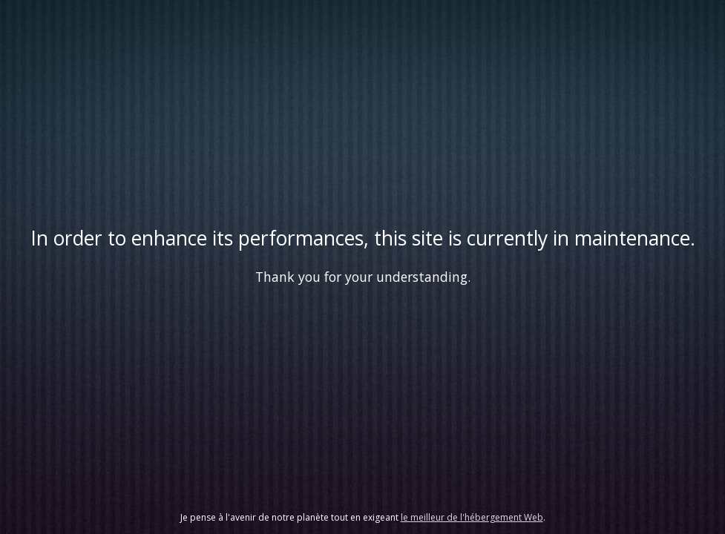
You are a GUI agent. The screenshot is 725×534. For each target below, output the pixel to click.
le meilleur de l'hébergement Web (472, 517)
